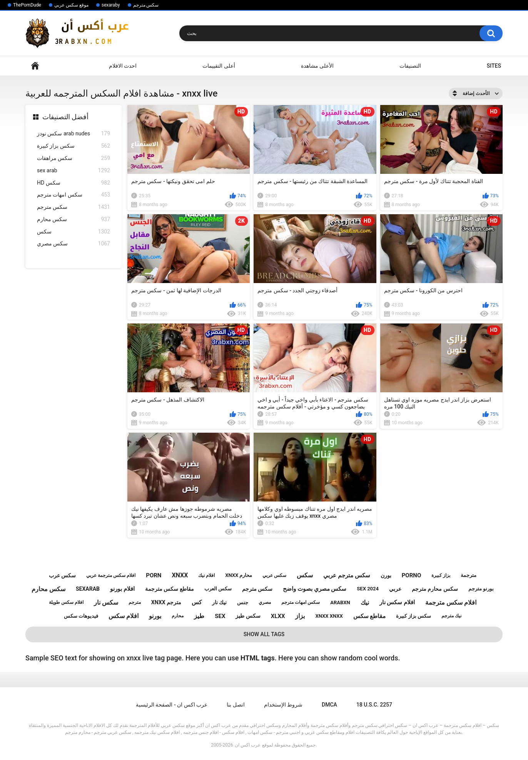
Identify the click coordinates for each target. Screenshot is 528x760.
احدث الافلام (123, 66)
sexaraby (111, 5)
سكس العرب (218, 589)
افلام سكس (124, 616)
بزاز (300, 616)
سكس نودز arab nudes (73, 133)
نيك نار (219, 602)
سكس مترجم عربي (346, 575)
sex (220, 616)
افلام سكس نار (397, 602)
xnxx (180, 575)
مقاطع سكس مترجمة (169, 589)
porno (411, 575)
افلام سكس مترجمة (450, 602)
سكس (73, 231)
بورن (386, 575)
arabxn (340, 602)
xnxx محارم (238, 575)
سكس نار (106, 602)
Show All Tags (264, 634)
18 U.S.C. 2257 (374, 705)
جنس (242, 602)
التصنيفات (410, 66)
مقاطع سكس (369, 616)
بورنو (155, 616)
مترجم (135, 602)
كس (197, 602)
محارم (178, 615)
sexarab (88, 589)
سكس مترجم (146, 5)
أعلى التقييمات (218, 66)
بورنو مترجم (481, 589)
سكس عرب (62, 575)
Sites (494, 66)
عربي (395, 589)
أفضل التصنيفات (65, 117)
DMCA (329, 705)
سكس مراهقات (73, 158)
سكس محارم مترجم (435, 589)
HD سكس (73, 183)
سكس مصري (73, 243)
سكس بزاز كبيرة (73, 146)
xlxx (278, 616)
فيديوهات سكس (81, 616)
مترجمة (468, 575)
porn (153, 575)
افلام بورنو (122, 588)
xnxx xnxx (329, 616)
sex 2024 (368, 589)
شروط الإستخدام (283, 705)
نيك (365, 602)
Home (35, 66)
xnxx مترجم (166, 602)
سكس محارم (73, 219)
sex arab (73, 170)
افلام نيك (206, 575)
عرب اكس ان (248, 745)
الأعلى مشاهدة (317, 66)
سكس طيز (248, 616)
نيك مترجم (451, 615)
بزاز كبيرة (440, 575)
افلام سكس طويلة (66, 602)
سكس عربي (274, 575)
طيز (199, 616)
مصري (265, 602)
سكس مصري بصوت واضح (314, 588)
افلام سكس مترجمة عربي (110, 575)
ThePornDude (27, 5)
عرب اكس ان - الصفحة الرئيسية (171, 705)
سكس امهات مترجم (73, 195)
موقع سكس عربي (71, 5)
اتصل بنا (235, 705)
